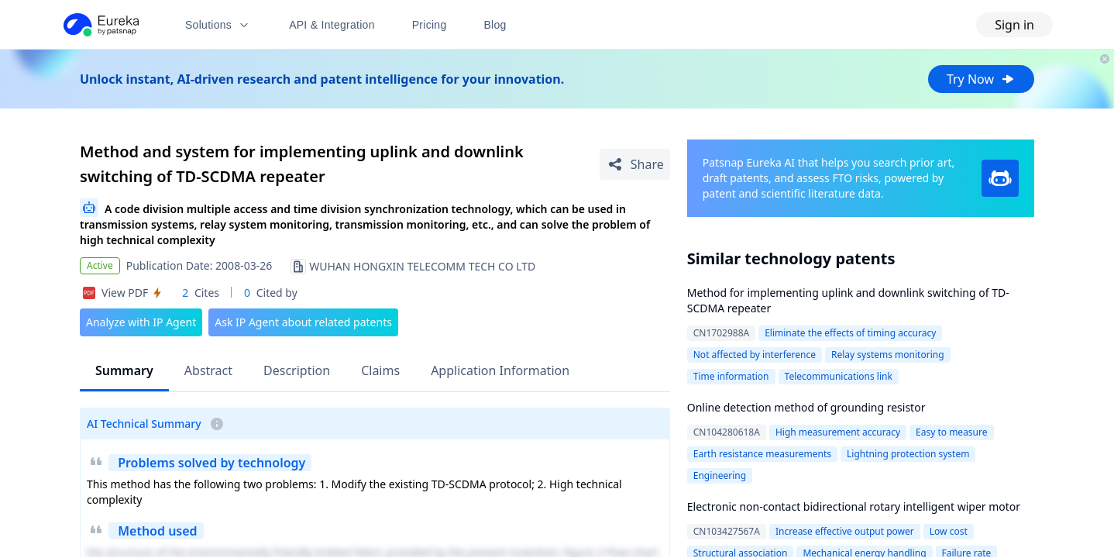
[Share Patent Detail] (635, 164)
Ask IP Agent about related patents (303, 322)
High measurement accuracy (837, 432)
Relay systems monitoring (887, 354)
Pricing (429, 25)
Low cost (949, 531)
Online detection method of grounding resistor (806, 407)
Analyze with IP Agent (141, 322)
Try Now (981, 79)
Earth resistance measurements (762, 453)
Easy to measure (951, 432)
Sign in (1014, 24)
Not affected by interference (754, 354)
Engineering (719, 475)
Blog (495, 25)
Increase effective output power (844, 531)
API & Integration (332, 25)
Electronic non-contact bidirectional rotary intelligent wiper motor (853, 506)
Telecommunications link (838, 376)
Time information (731, 376)
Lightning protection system (908, 453)
